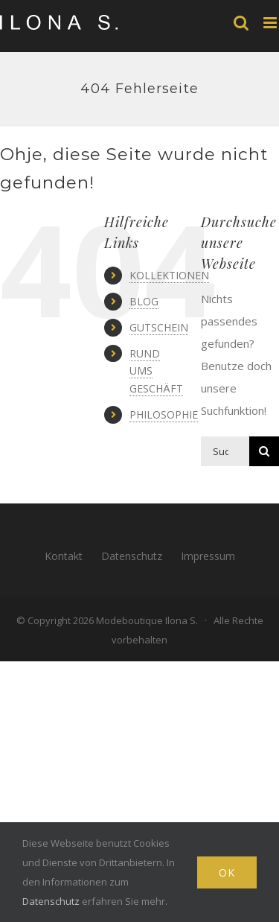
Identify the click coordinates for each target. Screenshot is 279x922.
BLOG (143, 301)
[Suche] (264, 451)
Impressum (208, 556)
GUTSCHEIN (158, 327)
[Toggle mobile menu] (271, 23)
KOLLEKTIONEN (169, 275)
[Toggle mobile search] (241, 23)
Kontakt (64, 556)
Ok (227, 872)
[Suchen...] (225, 451)
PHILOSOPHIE (163, 414)
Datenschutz (131, 556)
